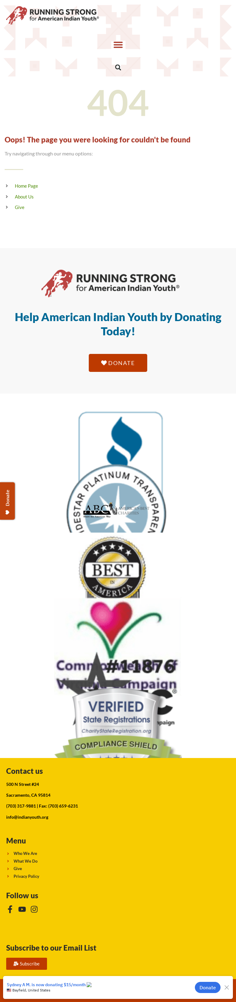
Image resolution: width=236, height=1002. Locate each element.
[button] (118, 44)
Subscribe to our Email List (51, 947)
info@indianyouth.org (27, 817)
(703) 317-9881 (21, 805)
